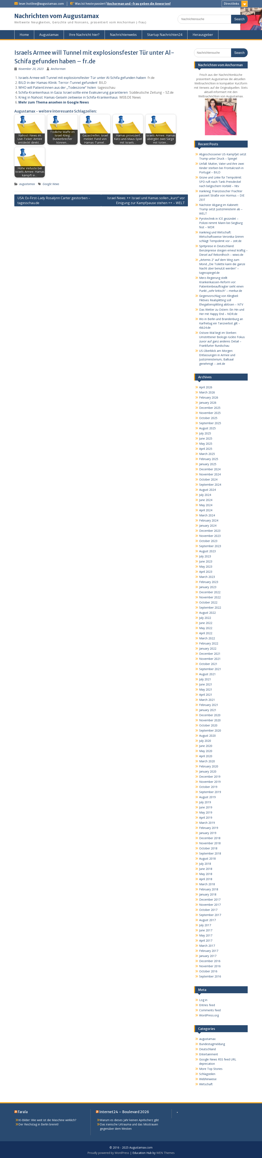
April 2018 (205, 879)
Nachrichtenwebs (123, 34)
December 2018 (209, 838)
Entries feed (207, 1005)
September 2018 (210, 853)
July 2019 (205, 802)
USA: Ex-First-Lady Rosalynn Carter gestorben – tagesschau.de (53, 200)
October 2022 (208, 602)
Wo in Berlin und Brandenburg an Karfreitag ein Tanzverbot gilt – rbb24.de (221, 323)
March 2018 (207, 884)
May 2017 (205, 935)
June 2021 (205, 684)
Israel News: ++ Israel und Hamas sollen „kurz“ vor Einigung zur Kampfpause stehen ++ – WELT (146, 200)
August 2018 (207, 858)
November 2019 (210, 782)
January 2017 (207, 956)
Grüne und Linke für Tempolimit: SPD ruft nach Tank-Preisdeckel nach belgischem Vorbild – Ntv (220, 181)
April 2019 (205, 817)
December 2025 (209, 408)
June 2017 (205, 930)
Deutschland (207, 1049)
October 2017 (208, 910)
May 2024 (205, 505)
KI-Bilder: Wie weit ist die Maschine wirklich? (47, 1120)
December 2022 (209, 592)
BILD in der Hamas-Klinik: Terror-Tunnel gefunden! (57, 82)
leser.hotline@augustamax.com (41, 4)
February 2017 (208, 951)
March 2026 (207, 392)
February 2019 (208, 828)
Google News (51, 184)
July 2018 (205, 864)
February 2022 (208, 643)
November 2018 (210, 843)
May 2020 (205, 751)
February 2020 (208, 766)
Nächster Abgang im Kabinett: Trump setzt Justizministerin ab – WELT (221, 209)
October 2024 (208, 479)
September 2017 (210, 915)
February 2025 (208, 459)
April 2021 (205, 695)
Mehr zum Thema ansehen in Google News (53, 102)
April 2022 (205, 633)
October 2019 (208, 787)
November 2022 (210, 597)
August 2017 (207, 920)
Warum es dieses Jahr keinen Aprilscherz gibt (129, 1120)
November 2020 (210, 720)
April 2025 (205, 449)
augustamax (27, 184)
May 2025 (205, 443)
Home (24, 34)
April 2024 (205, 510)
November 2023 (210, 536)
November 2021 (210, 659)
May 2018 (205, 874)
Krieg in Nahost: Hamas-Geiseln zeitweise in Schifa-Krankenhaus (68, 97)
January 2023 (207, 587)
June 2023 (205, 561)
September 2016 (210, 976)
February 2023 (208, 582)
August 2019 (207, 797)
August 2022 (207, 613)
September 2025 (210, 423)
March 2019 (207, 823)
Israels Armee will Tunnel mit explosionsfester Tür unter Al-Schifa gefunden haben (82, 77)
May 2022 (205, 628)
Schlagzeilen (207, 1074)
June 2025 (205, 438)
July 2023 (205, 556)
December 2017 (209, 899)
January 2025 (207, 464)
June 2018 (205, 869)
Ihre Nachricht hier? (84, 34)
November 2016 (210, 966)
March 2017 (207, 946)
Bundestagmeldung (212, 1044)
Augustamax (49, 34)
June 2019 (205, 807)
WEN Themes (165, 1153)
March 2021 (207, 700)
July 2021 (205, 679)
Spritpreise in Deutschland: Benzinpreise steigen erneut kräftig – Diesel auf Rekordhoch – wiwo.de (223, 250)
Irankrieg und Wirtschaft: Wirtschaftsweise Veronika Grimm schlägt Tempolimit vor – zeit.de (221, 236)
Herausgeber (203, 34)
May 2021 (205, 689)
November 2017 (210, 905)
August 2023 (207, 551)
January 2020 (207, 771)
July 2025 (205, 433)
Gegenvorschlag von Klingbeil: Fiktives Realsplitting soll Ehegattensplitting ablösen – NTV (221, 300)
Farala (23, 1112)
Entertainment (208, 1054)
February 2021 (208, 705)
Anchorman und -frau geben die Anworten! (139, 4)
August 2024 (207, 490)
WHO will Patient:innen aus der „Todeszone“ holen (57, 87)
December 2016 (209, 961)
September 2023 (210, 546)
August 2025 (207, 428)
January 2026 (207, 403)
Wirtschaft (206, 1084)
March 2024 (207, 515)
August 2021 (207, 674)
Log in (203, 1000)
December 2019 (209, 776)
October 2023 (208, 541)
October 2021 (208, 664)
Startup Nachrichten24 (164, 34)
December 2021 (209, 654)
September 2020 (210, 730)
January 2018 (207, 894)
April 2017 (205, 940)
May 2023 (205, 566)
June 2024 (205, 500)
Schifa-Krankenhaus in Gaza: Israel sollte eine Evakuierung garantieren (73, 92)
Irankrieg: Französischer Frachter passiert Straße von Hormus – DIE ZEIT (221, 195)
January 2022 (207, 648)
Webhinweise (208, 1079)
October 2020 (208, 725)
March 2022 (207, 638)
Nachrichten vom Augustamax (56, 16)
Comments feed (210, 1010)
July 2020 (205, 741)
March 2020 (207, 761)
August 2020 (207, 736)
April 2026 (205, 387)
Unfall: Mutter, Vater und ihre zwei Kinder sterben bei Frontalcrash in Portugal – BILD (221, 168)
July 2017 (205, 925)
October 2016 (208, 971)
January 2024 (207, 525)
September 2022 (210, 607)
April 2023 (205, 572)
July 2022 (205, 618)
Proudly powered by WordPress (108, 1153)
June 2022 (205, 623)
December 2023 (209, 531)
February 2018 (208, 889)
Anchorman (58, 69)
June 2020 (205, 746)
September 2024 (210, 484)
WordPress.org (209, 1015)
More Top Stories (210, 1069)
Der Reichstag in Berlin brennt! (38, 1124)
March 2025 (207, 454)
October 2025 (208, 418)
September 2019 (210, 792)
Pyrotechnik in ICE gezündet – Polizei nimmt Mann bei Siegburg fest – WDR (221, 223)
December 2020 (209, 715)
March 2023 (207, 577)
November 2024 (210, 474)
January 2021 (207, 710)
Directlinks (231, 4)
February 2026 (208, 397)
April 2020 (205, 756)
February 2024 (208, 520)
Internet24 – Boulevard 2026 (124, 1112)
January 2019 (207, 833)
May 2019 (205, 812)
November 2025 (210, 413)
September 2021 (210, 669)
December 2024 (209, 469)
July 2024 (205, 495)
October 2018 (208, 848)
